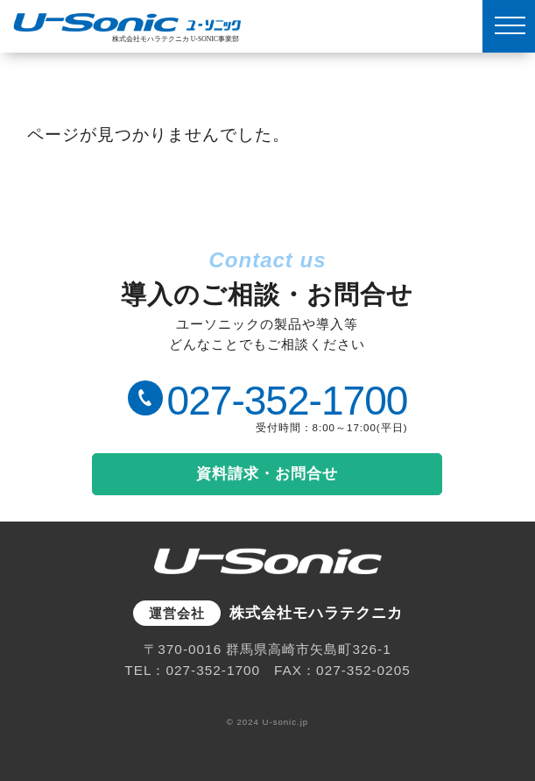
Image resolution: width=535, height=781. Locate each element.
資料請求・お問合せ (267, 473)
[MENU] (508, 26)
